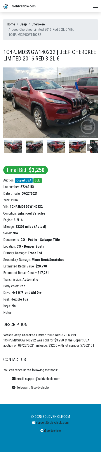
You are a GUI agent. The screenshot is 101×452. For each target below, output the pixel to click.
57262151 (28, 187)
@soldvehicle (40, 387)
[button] (90, 102)
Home (11, 24)
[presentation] (90, 147)
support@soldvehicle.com (42, 379)
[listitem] (13, 146)
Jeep (23, 24)
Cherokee (38, 24)
